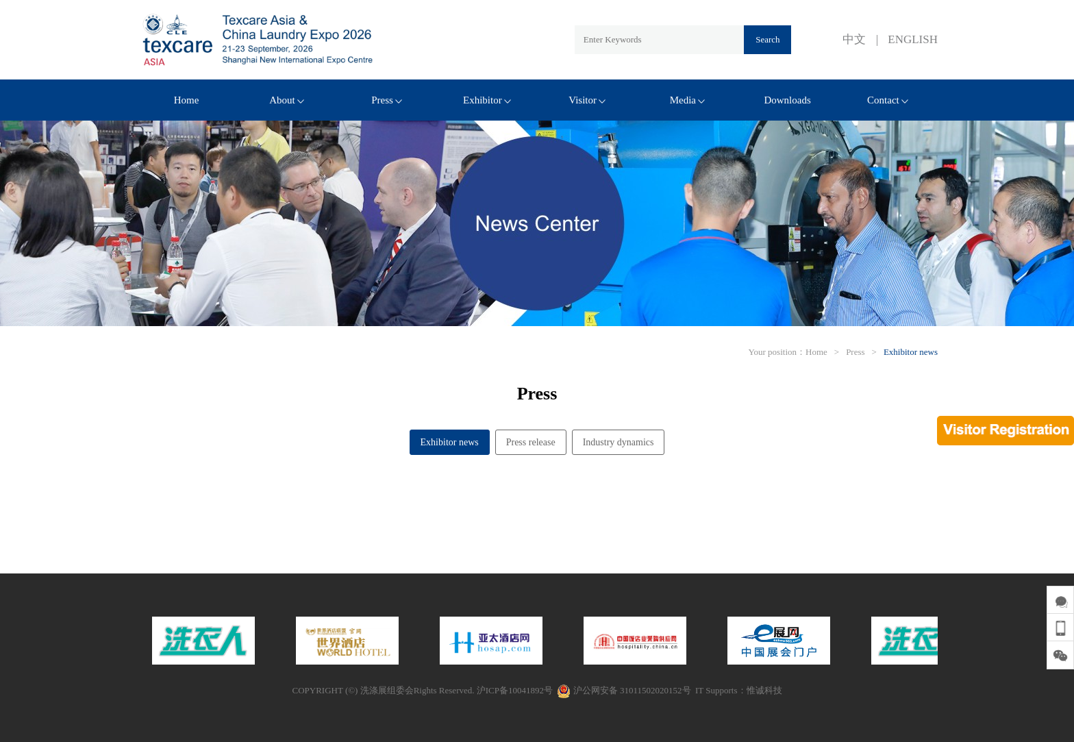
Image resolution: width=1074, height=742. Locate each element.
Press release (530, 442)
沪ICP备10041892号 (515, 690)
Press (386, 100)
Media (687, 100)
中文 (854, 39)
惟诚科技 (764, 690)
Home (186, 100)
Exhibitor (487, 100)
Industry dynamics (618, 442)
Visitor (587, 100)
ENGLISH (913, 39)
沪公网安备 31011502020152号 (623, 690)
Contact (887, 100)
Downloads (787, 100)
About (286, 100)
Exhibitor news (911, 352)
